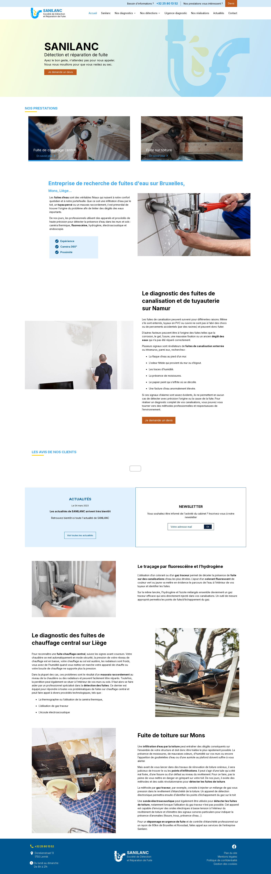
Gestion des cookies (225, 863)
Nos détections (148, 13)
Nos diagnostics (124, 13)
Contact (232, 13)
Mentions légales (227, 856)
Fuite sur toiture (159, 150)
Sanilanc (106, 13)
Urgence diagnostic (176, 13)
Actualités (218, 13)
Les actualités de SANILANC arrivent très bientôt (80, 511)
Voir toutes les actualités (80, 535)
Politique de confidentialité (222, 860)
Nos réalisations (200, 13)
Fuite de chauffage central (54, 150)
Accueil (93, 13)
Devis (231, 3)
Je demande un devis (60, 72)
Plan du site (230, 852)
